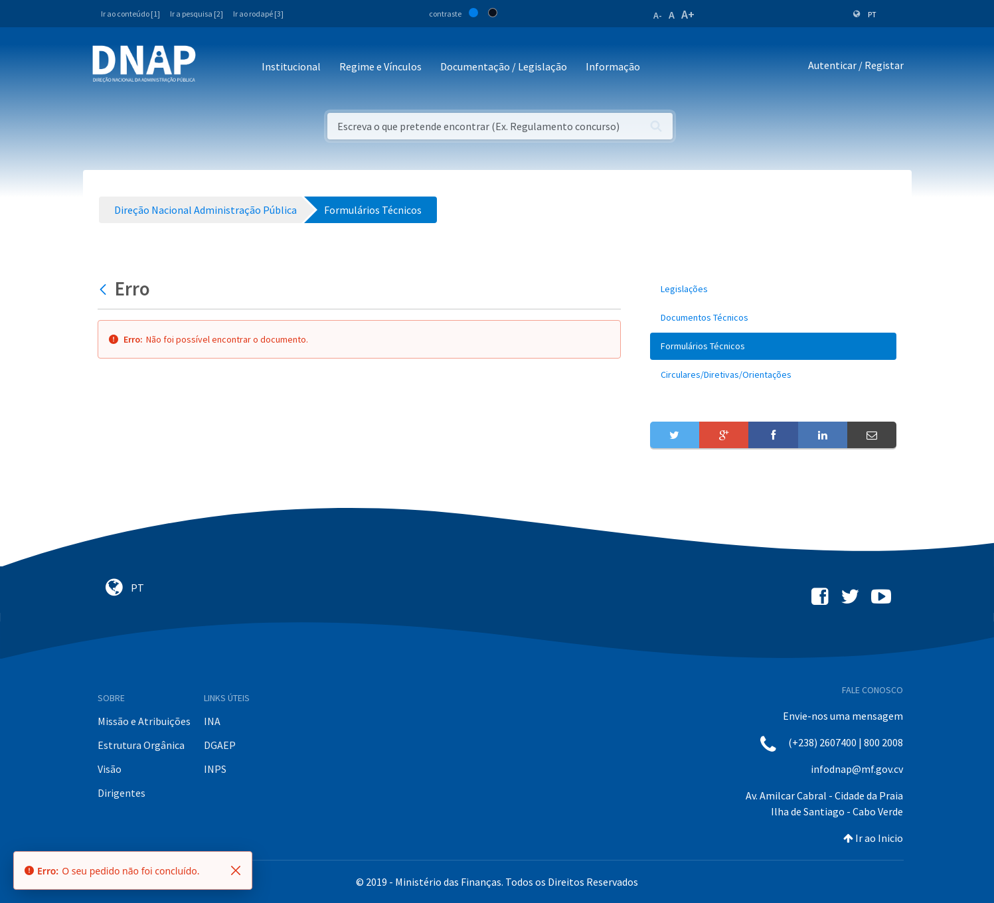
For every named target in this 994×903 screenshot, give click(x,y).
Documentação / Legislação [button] (503, 66)
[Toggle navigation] (214, 67)
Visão (110, 769)
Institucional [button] (291, 66)
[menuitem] (773, 289)
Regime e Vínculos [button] (380, 66)
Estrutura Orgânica (141, 745)
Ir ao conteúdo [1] (130, 14)
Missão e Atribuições (144, 721)
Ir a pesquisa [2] (196, 14)
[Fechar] (235, 870)
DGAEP (220, 745)
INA (212, 721)
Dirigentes (121, 792)
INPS (215, 769)
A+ (688, 14)
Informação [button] (613, 66)
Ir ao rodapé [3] (258, 14)
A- (657, 15)
